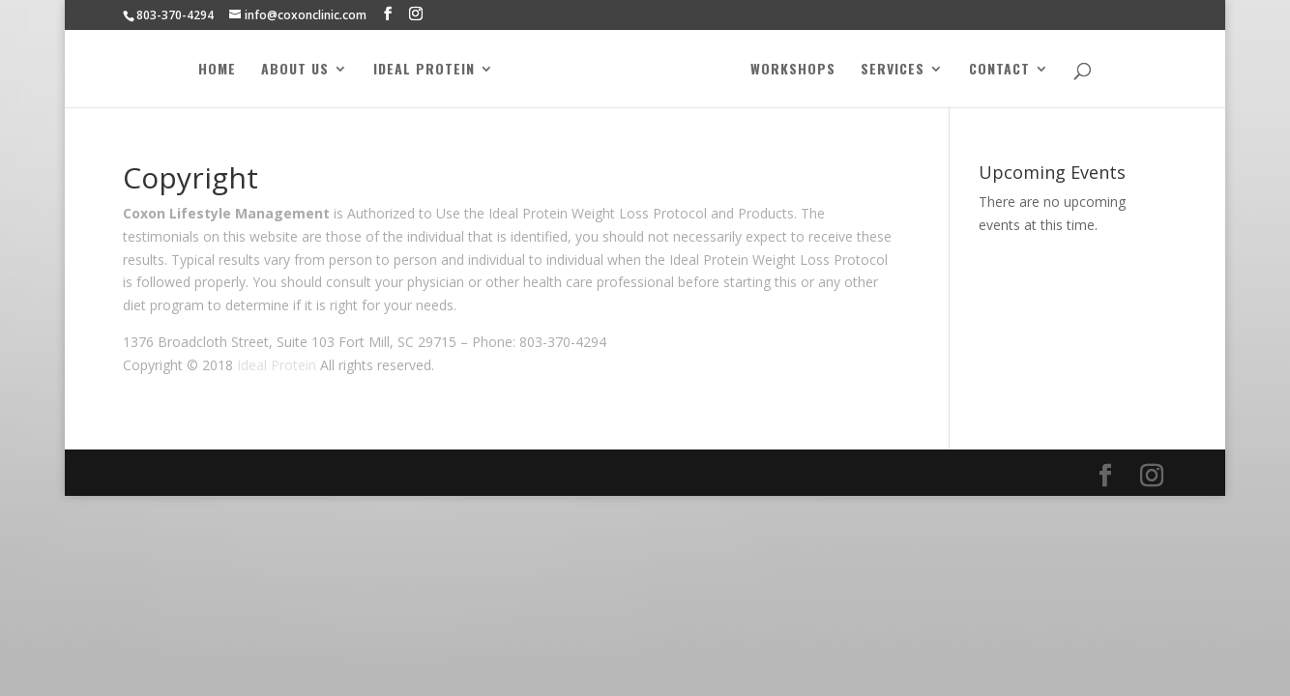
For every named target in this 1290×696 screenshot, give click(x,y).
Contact (1000, 70)
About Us (294, 70)
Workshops (793, 70)
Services (893, 70)
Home (216, 70)
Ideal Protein (423, 70)
